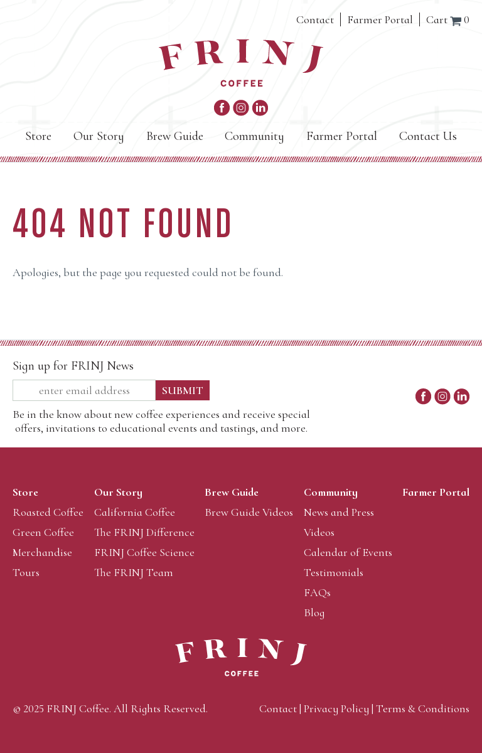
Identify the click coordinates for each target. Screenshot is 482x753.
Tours (26, 572)
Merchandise (42, 552)
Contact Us (428, 136)
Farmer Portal (380, 19)
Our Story (98, 136)
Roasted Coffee (48, 512)
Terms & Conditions (422, 708)
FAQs (317, 592)
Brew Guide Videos (249, 512)
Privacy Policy (336, 708)
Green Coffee (43, 532)
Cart (447, 19)
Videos (319, 532)
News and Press (339, 512)
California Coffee (134, 512)
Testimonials (333, 572)
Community (254, 136)
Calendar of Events (348, 552)
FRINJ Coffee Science (144, 552)
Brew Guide (174, 136)
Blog (314, 612)
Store (38, 136)
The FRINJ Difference (144, 532)
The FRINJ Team (133, 572)
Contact (315, 19)
